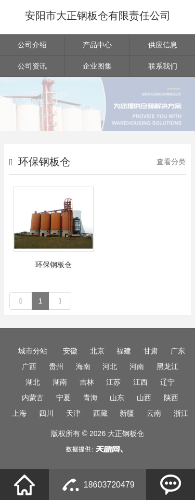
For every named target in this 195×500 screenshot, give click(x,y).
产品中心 (97, 45)
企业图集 (97, 66)
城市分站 (32, 351)
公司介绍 (32, 45)
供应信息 (162, 45)
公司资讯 (32, 66)
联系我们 (162, 66)
